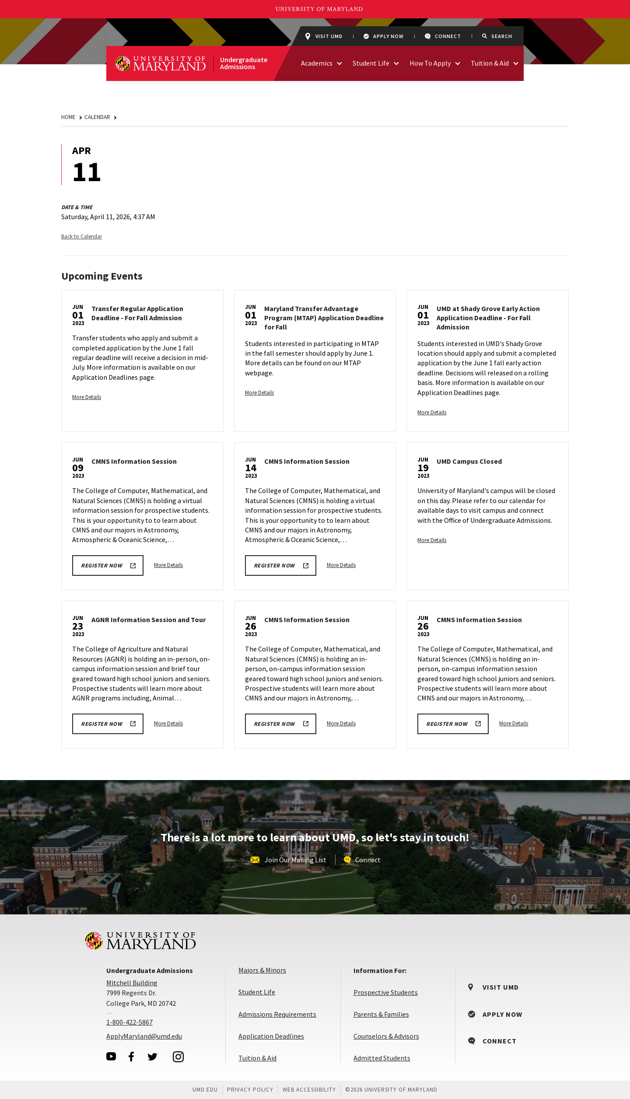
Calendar (97, 117)
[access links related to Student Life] (396, 62)
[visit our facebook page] (131, 1056)
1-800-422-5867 (129, 1022)
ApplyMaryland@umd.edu (144, 1036)
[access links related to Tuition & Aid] (516, 62)
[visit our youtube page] (111, 1056)
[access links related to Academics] (339, 62)
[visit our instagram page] (178, 1056)
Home (68, 117)
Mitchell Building (132, 982)
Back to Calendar (81, 236)
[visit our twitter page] (152, 1056)
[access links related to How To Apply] (457, 62)
